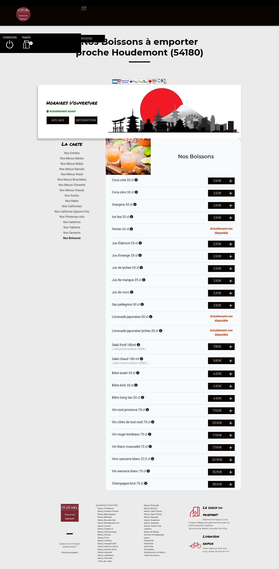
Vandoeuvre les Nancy (154, 552)
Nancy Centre (104, 526)
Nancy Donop (104, 534)
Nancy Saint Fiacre (153, 511)
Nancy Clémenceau (107, 532)
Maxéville (148, 543)
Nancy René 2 (150, 508)
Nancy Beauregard (106, 514)
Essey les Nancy (151, 532)
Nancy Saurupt (151, 517)
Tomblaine (149, 549)
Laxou (147, 537)
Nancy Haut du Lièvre (108, 546)
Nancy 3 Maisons (106, 508)
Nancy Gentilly (105, 540)
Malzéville (149, 540)
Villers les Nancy (152, 555)
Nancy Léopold (105, 552)
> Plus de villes (105, 561)
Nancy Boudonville (107, 520)
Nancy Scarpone (152, 520)
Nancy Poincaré (151, 505)
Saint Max (148, 546)
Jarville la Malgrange (154, 534)
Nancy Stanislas (151, 523)
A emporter (169, 12)
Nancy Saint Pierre (153, 514)
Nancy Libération (106, 555)
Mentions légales (69, 552)
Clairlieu (148, 529)
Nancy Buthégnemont (108, 523)
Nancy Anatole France (108, 511)
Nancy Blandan (105, 517)
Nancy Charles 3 (105, 529)
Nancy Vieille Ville (152, 526)
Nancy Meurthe (105, 558)
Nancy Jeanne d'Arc (107, 549)
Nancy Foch (103, 537)
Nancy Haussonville (107, 543)
